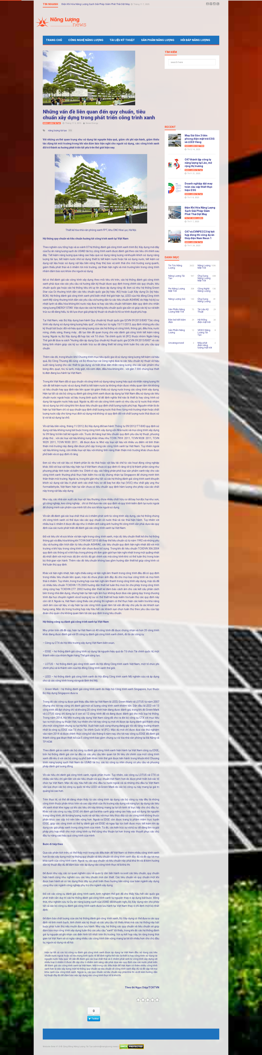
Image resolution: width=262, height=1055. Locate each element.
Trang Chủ (54, 40)
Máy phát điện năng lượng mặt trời (205, 345)
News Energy (92, 123)
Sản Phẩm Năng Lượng (157, 40)
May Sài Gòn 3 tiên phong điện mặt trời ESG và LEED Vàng (200, 139)
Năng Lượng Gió (176, 299)
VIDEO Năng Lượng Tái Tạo (204, 332)
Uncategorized (176, 343)
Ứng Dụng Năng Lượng (204, 300)
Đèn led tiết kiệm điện (177, 321)
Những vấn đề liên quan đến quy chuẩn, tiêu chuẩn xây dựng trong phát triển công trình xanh (99, 115)
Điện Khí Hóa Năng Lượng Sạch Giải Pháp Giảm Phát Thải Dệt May (95, 4)
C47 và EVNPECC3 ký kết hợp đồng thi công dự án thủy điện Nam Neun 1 (200, 235)
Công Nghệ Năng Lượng (85, 40)
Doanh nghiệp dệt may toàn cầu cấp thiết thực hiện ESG (198, 187)
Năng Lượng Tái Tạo (51, 123)
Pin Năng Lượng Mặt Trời (176, 289)
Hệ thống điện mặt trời (204, 321)
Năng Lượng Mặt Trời (194, 146)
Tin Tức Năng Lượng (194, 218)
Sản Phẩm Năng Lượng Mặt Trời (176, 310)
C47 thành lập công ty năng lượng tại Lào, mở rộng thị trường (198, 163)
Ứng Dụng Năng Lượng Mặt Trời (204, 278)
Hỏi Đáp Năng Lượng (195, 40)
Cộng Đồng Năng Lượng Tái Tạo (78, 1046)
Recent (170, 127)
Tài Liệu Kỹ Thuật (122, 40)
